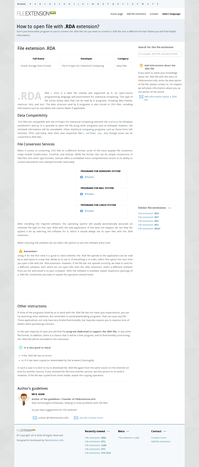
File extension (148, 213)
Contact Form (158, 437)
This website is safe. (129, 437)
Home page (116, 13)
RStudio (89, 177)
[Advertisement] (75, 80)
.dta (105, 133)
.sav (99, 133)
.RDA (55, 93)
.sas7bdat (90, 133)
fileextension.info (54, 440)
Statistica (113, 121)
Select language (171, 13)
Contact (154, 13)
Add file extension (136, 13)
